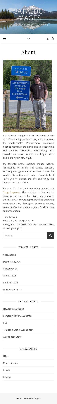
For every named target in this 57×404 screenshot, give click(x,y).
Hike (5, 355)
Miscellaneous (10, 362)
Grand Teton (9, 275)
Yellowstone (9, 254)
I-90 (5, 322)
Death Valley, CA (11, 261)
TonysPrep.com (11, 192)
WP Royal (35, 398)
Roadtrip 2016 (10, 282)
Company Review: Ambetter (17, 315)
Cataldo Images (28, 14)
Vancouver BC (10, 268)
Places (6, 369)
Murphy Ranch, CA (12, 289)
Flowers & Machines (13, 308)
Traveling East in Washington (18, 329)
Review (7, 376)
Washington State (12, 336)
